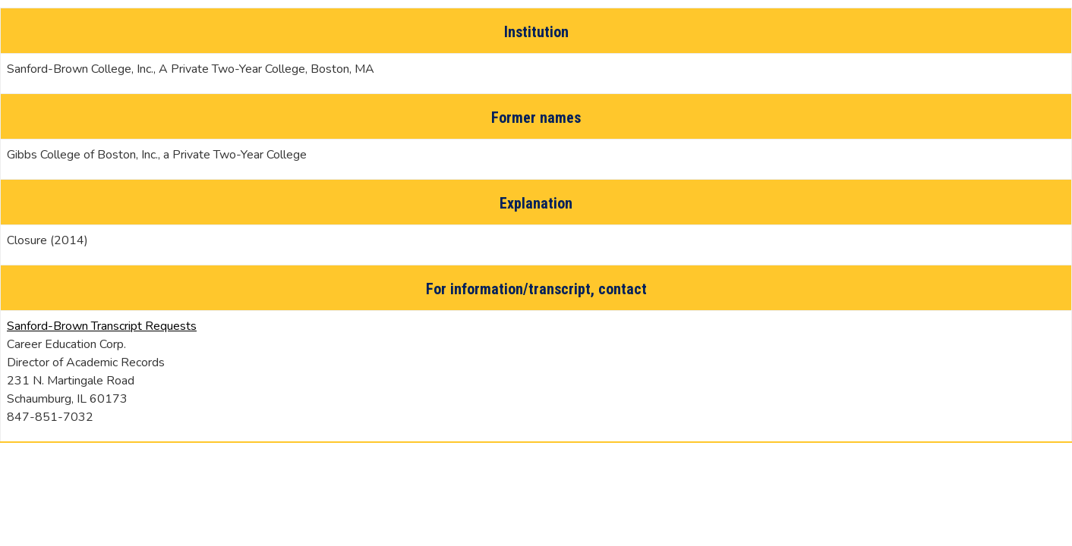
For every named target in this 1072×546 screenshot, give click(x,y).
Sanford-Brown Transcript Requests (102, 326)
